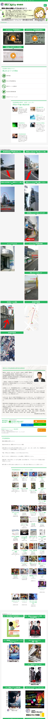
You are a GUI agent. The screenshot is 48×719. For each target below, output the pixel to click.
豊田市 (10, 409)
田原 (33, 410)
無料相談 (6, 76)
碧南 (41, 409)
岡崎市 (36, 409)
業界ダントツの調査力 (9, 86)
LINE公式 (40, 424)
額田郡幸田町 (11, 410)
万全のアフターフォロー (10, 97)
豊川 (26, 410)
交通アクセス (41, 430)
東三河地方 (17, 410)
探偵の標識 (4, 441)
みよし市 (19, 409)
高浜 (6, 410)
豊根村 (7, 412)
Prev (3, 14)
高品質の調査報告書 (9, 92)
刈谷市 (14, 409)
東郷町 (32, 412)
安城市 (32, 409)
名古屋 (21, 412)
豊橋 (23, 410)
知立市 (24, 409)
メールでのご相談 (40, 421)
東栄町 (11, 412)
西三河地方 (5, 409)
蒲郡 (29, 410)
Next (45, 14)
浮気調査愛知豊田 (3, 22)
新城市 (37, 410)
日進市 (28, 409)
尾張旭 (28, 412)
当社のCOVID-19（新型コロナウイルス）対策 (13, 444)
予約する (27, 424)
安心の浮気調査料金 (9, 81)
